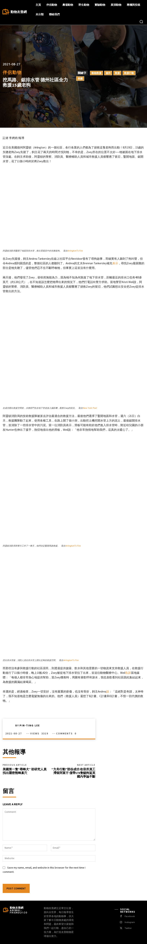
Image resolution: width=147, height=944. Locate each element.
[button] (141, 22)
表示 (115, 263)
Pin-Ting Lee (30, 725)
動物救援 (96, 73)
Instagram (130, 922)
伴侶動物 (12, 72)
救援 (117, 73)
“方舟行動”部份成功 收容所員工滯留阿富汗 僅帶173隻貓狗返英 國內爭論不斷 (73, 773)
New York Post (90, 408)
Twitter (128, 928)
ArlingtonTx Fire (75, 251)
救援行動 (129, 73)
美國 (80, 78)
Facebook (130, 916)
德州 (108, 73)
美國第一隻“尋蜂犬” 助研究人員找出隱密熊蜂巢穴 (25, 771)
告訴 (128, 673)
